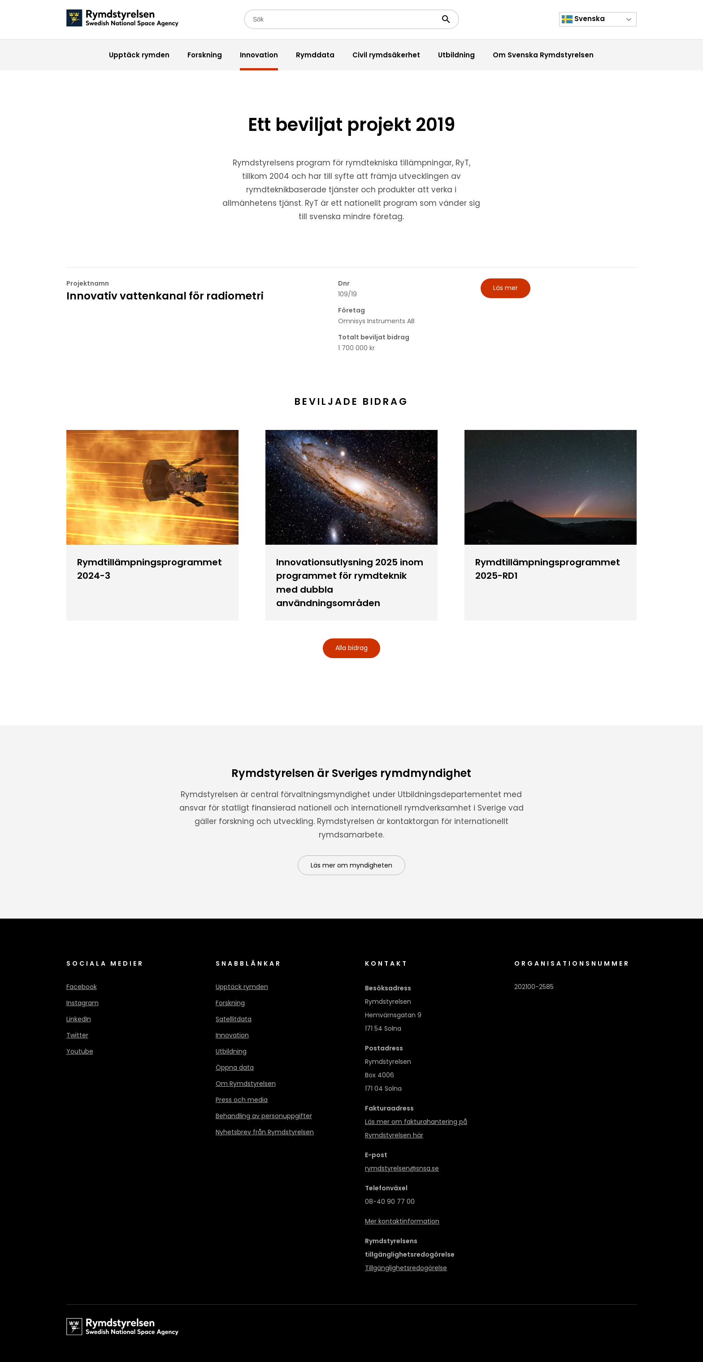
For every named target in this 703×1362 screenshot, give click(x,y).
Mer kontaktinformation (402, 1221)
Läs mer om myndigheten (351, 865)
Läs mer (505, 287)
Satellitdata (234, 1019)
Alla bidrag (351, 647)
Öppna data (235, 1067)
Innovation (232, 1035)
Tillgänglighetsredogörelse (406, 1267)
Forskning (230, 1002)
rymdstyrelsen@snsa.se (402, 1168)
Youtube (79, 1051)
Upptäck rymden (242, 986)
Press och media (242, 1099)
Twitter (77, 1035)
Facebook (81, 986)
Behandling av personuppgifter (264, 1115)
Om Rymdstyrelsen (246, 1083)
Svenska (583, 19)
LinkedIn (78, 1019)
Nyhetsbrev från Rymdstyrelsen (265, 1132)
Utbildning (231, 1051)
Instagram (82, 1002)
